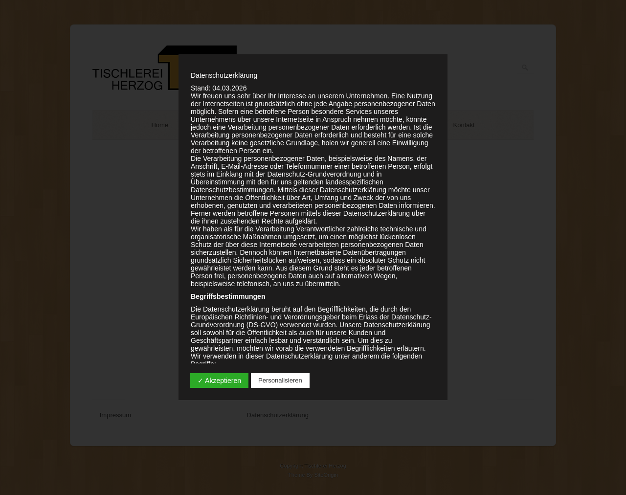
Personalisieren (280, 380)
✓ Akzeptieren (219, 380)
